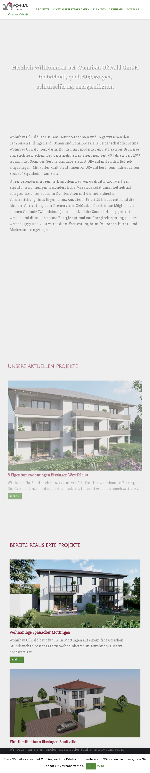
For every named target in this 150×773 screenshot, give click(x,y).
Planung (99, 9)
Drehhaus (116, 9)
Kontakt (132, 9)
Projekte (42, 9)
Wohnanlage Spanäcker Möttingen (40, 709)
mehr (100, 766)
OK (91, 766)
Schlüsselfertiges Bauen (70, 9)
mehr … (16, 736)
